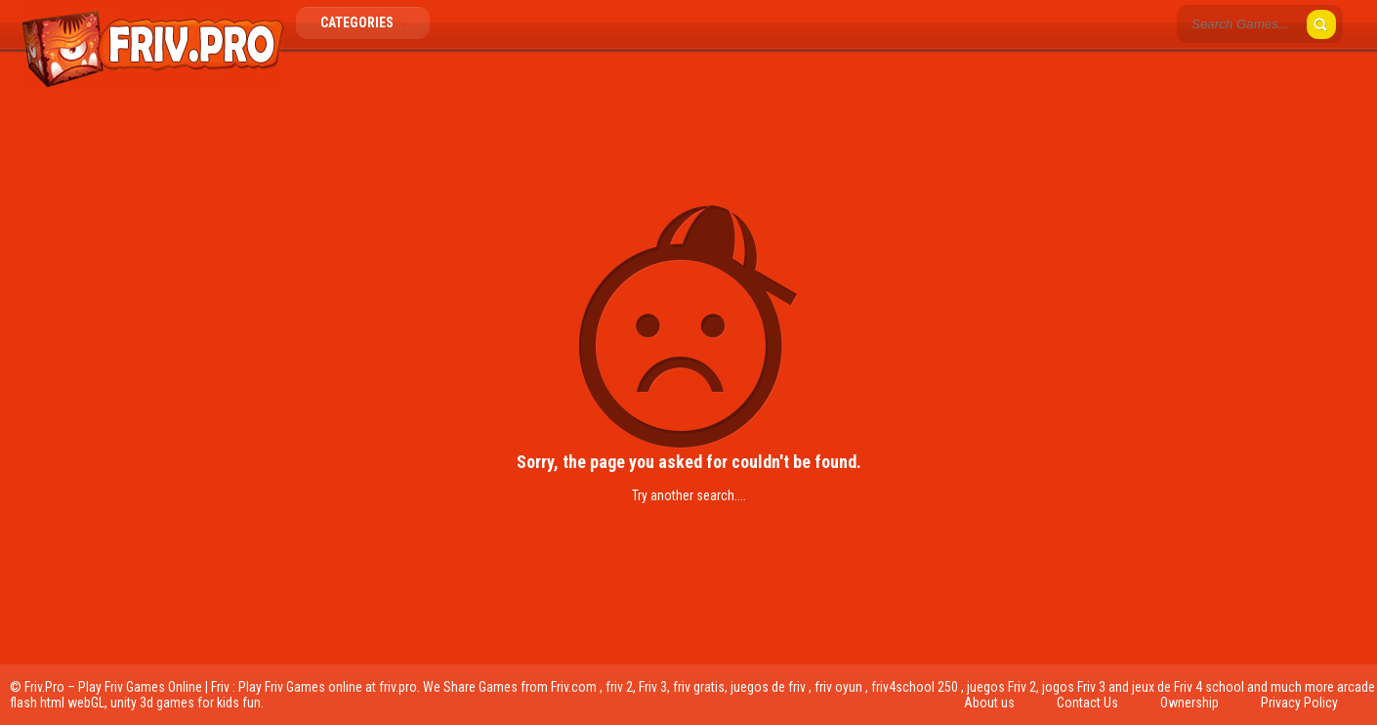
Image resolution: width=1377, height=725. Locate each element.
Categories (370, 22)
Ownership (1189, 702)
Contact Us (1087, 702)
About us (989, 702)
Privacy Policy (1299, 702)
